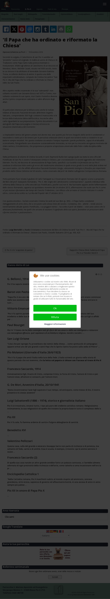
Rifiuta (55, 317)
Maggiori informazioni (55, 324)
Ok (55, 308)
